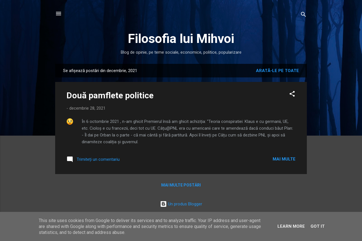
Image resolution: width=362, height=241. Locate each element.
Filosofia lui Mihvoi (181, 38)
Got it (318, 226)
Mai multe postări (181, 185)
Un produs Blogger (181, 204)
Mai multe (284, 159)
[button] (292, 94)
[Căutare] (303, 15)
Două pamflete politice (110, 95)
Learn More (291, 226)
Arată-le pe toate (277, 70)
